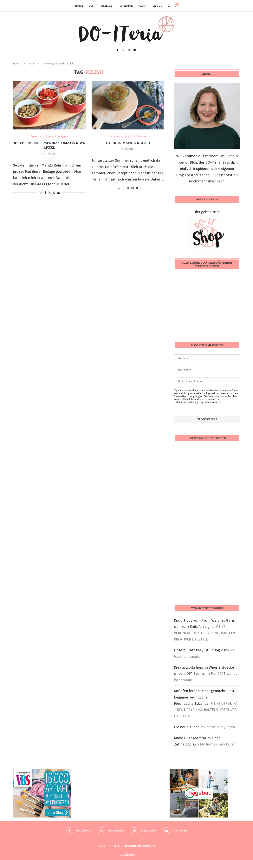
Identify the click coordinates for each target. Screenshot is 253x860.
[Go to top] (126, 855)
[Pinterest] (129, 50)
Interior (126, 5)
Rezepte (106, 5)
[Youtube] (134, 50)
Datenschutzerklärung (186, 402)
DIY (91, 5)
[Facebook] (117, 50)
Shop (141, 5)
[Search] (169, 5)
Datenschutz (146, 845)
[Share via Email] (58, 192)
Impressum (130, 845)
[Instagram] (123, 50)
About (157, 5)
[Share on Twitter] (49, 192)
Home (79, 5)
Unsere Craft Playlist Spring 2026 (201, 650)
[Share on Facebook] (45, 192)
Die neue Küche (186, 727)
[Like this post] (40, 192)
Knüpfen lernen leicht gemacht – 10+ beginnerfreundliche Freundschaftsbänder (205, 697)
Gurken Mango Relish (128, 143)
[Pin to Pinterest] (54, 192)
